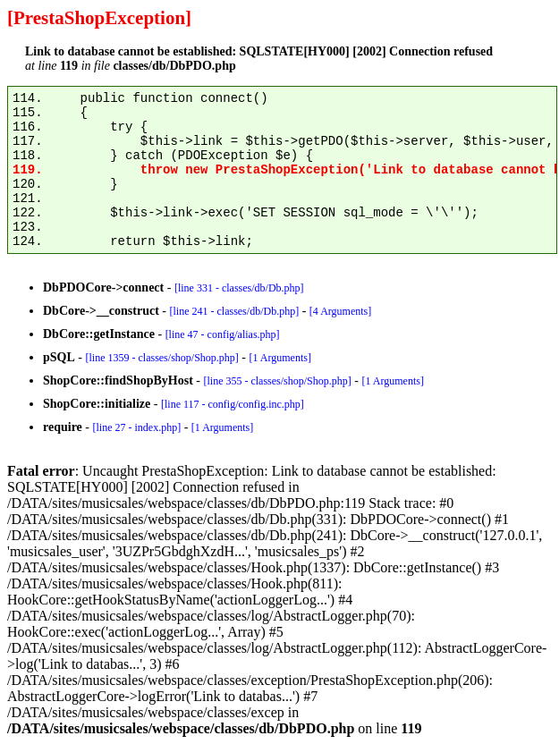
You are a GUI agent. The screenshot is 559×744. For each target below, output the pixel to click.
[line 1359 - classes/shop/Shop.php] (161, 357)
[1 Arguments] (279, 357)
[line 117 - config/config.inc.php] (232, 404)
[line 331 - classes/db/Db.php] (239, 288)
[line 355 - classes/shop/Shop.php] (277, 381)
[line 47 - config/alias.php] (222, 334)
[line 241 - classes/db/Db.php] (234, 311)
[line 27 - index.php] (136, 427)
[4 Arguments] (340, 311)
